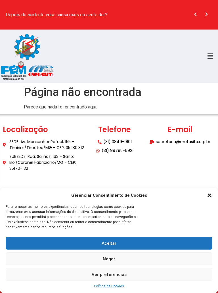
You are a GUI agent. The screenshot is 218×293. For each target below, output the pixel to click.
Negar (109, 258)
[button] (209, 195)
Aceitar (109, 243)
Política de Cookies (109, 286)
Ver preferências (109, 274)
